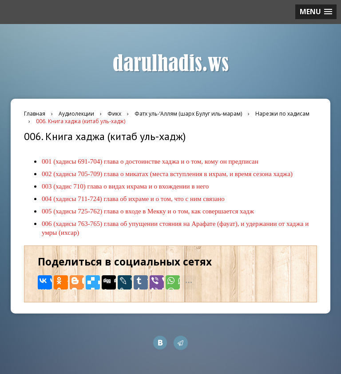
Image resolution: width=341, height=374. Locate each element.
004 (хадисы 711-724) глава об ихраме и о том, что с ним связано (133, 198)
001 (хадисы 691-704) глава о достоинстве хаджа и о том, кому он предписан (150, 161)
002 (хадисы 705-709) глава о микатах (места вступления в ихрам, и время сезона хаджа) (167, 173)
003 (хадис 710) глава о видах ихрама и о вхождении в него (125, 186)
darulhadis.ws (171, 63)
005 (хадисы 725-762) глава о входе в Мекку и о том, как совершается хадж (148, 211)
